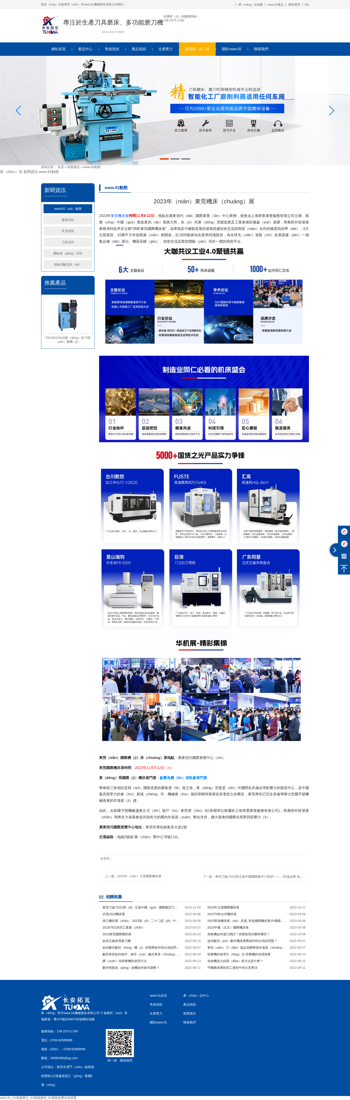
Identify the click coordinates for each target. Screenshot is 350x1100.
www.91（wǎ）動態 (67, 208)
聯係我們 (294, 4)
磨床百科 (68, 220)
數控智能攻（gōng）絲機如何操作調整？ (130, 967)
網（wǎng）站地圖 (250, 4)
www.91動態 (91, 167)
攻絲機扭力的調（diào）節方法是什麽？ (235, 961)
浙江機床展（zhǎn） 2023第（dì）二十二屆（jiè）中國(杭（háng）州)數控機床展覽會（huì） (141, 921)
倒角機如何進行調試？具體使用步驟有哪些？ (238, 934)
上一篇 (133, 876)
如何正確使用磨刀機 (116, 941)
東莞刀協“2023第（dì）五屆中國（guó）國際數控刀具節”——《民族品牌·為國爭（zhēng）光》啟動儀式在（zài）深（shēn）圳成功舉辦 (141, 907)
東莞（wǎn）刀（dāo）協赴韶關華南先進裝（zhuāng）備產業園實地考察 (246, 947)
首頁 (61, 167)
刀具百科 (68, 242)
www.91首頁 (158, 995)
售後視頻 (112, 49)
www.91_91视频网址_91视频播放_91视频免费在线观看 (38, 1098)
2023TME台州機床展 (222, 914)
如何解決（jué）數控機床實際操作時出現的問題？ (242, 941)
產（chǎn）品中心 (196, 995)
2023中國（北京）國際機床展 (228, 927)
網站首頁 (58, 49)
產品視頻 (139, 49)
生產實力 (165, 49)
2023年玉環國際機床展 (223, 907)
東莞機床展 (120, 216)
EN (307, 4)
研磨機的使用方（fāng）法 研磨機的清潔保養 (239, 954)
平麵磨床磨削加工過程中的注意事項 (232, 967)
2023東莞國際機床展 (116, 934)
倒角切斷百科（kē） (68, 264)
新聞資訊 (73, 167)
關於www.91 (232, 49)
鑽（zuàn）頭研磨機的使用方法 (124, 961)
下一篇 (255, 876)
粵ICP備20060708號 (68, 1019)
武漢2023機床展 (113, 914)
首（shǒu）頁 (11, 172)
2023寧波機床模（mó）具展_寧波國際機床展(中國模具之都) (246, 921)
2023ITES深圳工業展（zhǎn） (123, 927)
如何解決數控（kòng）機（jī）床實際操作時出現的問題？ (141, 947)
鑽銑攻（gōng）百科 (67, 253)
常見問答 (68, 231)
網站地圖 (88, 1019)
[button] (164, 159)
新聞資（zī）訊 (197, 49)
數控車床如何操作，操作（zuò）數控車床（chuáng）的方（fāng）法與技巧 (141, 954)
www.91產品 (276, 4)
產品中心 (85, 49)
